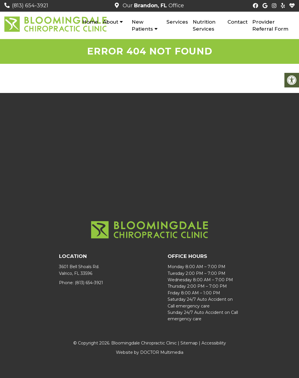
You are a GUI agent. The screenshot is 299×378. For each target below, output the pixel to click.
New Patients (142, 25)
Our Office (152, 5)
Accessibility (213, 343)
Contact (237, 22)
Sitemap (189, 343)
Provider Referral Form (270, 25)
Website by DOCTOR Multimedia (149, 352)
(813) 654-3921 (30, 5)
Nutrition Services (204, 25)
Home (90, 22)
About (110, 22)
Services (177, 22)
